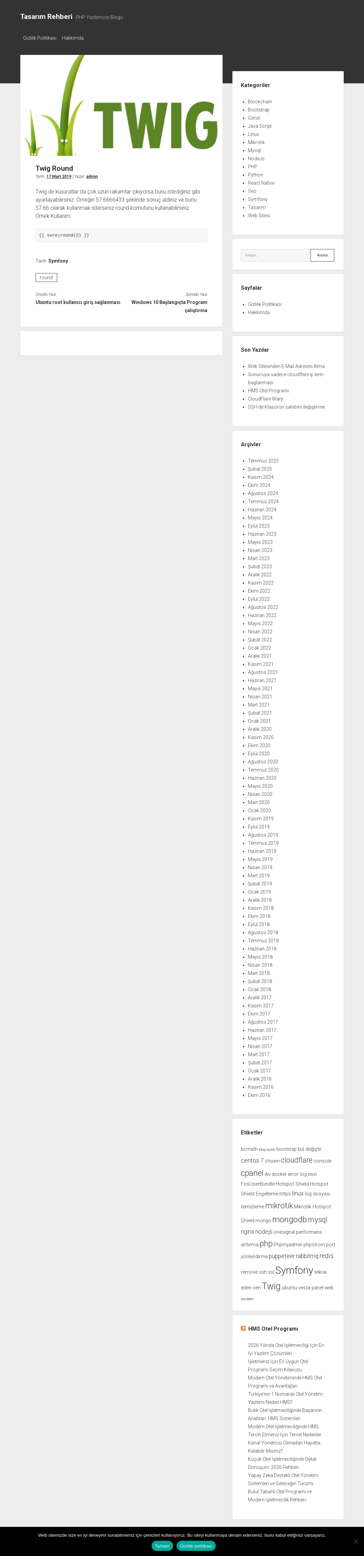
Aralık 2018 (260, 898)
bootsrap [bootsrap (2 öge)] (286, 1147)
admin (92, 174)
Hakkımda (76, 38)
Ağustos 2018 (263, 931)
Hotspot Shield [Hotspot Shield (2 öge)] (292, 1182)
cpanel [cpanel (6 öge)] (252, 1171)
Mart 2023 (259, 556)
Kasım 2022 (261, 581)
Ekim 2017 (259, 1012)
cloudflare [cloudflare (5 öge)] (297, 1158)
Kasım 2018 (261, 906)
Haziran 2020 (262, 776)
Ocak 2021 (259, 719)
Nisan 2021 (260, 695)
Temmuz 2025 (263, 459)
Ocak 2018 (259, 987)
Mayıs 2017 (260, 1036)
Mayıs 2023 (260, 540)
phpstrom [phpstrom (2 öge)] (314, 1243)
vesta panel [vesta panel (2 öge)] (310, 1286)
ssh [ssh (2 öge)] (263, 1270)
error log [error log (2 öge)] (297, 1172)
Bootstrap (259, 107)
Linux (253, 132)
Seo (252, 189)
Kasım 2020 (261, 735)
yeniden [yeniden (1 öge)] (247, 1297)
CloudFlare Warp (265, 397)
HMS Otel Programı (268, 389)
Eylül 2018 (259, 922)
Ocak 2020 (259, 809)
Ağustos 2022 (263, 605)
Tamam (162, 1546)
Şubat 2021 (260, 711)
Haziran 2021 (262, 678)
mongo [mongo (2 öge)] (263, 1218)
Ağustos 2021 (263, 670)
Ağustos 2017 (263, 1020)
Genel (254, 116)
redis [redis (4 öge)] (326, 1254)
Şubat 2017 (260, 1061)
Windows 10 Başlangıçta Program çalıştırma (169, 304)
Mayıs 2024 (260, 516)
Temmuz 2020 (263, 768)
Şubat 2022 (260, 638)
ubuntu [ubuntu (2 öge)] (289, 1286)
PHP (252, 164)
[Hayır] (355, 1541)
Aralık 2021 (260, 654)
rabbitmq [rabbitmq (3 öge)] (307, 1254)
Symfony (58, 259)
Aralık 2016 (260, 1077)
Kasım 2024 (261, 475)
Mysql (254, 148)
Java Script (260, 124)
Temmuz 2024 (263, 500)
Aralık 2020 (260, 727)
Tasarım (257, 205)
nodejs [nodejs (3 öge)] (264, 1229)
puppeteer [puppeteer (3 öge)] (282, 1254)
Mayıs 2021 (260, 687)
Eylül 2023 (259, 524)
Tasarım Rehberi (46, 17)
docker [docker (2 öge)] (279, 1172)
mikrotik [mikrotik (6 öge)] (279, 1203)
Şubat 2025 (260, 467)
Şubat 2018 (260, 979)
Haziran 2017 (262, 1028)
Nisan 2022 (260, 630)
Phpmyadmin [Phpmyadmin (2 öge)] (288, 1243)
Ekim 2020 (259, 743)
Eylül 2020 (259, 752)
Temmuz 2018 (263, 939)
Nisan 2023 (260, 548)
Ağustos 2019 (263, 833)
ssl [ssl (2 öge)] (271, 1270)
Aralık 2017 (260, 996)
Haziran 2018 (262, 947)
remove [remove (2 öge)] (249, 1270)
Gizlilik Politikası (39, 38)
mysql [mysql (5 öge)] (317, 1217)
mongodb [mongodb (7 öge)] (289, 1217)
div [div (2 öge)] (268, 1172)
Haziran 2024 (262, 508)
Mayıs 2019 (260, 857)
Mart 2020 (259, 800)
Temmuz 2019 (263, 841)
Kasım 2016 (261, 1085)
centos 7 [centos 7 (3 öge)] (252, 1158)
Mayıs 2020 (260, 784)
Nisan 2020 (260, 792)
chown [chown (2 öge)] (272, 1159)
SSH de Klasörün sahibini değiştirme (286, 405)
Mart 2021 (259, 703)
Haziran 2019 (262, 849)
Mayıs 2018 (260, 955)
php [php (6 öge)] (266, 1241)
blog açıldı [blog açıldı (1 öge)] (267, 1148)
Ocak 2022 (259, 646)
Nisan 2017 (260, 1044)
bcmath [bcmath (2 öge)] (249, 1147)
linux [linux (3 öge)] (298, 1191)
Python (255, 173)
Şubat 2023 (260, 565)
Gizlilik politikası (196, 1546)
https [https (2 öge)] (285, 1192)
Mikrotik (256, 140)
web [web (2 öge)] (329, 1286)
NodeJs (256, 156)
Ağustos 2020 (263, 760)
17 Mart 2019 (58, 174)
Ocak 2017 (259, 1069)
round (46, 276)
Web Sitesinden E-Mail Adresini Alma (286, 364)
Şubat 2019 (260, 882)
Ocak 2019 (259, 890)
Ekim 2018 (259, 914)
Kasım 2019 (261, 817)
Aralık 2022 (260, 573)
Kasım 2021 (261, 662)
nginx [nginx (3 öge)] (247, 1229)
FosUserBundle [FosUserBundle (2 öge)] (258, 1182)
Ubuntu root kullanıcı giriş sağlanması (78, 300)
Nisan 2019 (260, 865)
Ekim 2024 (259, 483)
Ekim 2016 (259, 1093)
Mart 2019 (259, 874)
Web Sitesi (259, 213)
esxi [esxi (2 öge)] (312, 1172)
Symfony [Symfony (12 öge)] (294, 1268)
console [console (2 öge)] (323, 1159)
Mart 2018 (259, 971)
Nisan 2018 (260, 963)
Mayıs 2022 (260, 622)
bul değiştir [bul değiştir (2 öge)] (310, 1147)
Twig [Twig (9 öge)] (271, 1284)
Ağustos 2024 (263, 491)
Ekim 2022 (259, 589)
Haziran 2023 (262, 532)
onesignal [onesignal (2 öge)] (284, 1230)
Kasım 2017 (261, 1004)
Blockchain (260, 99)
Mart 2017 (259, 1053)
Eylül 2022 (259, 597)
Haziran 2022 (262, 613)
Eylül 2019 (259, 825)
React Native (261, 181)
